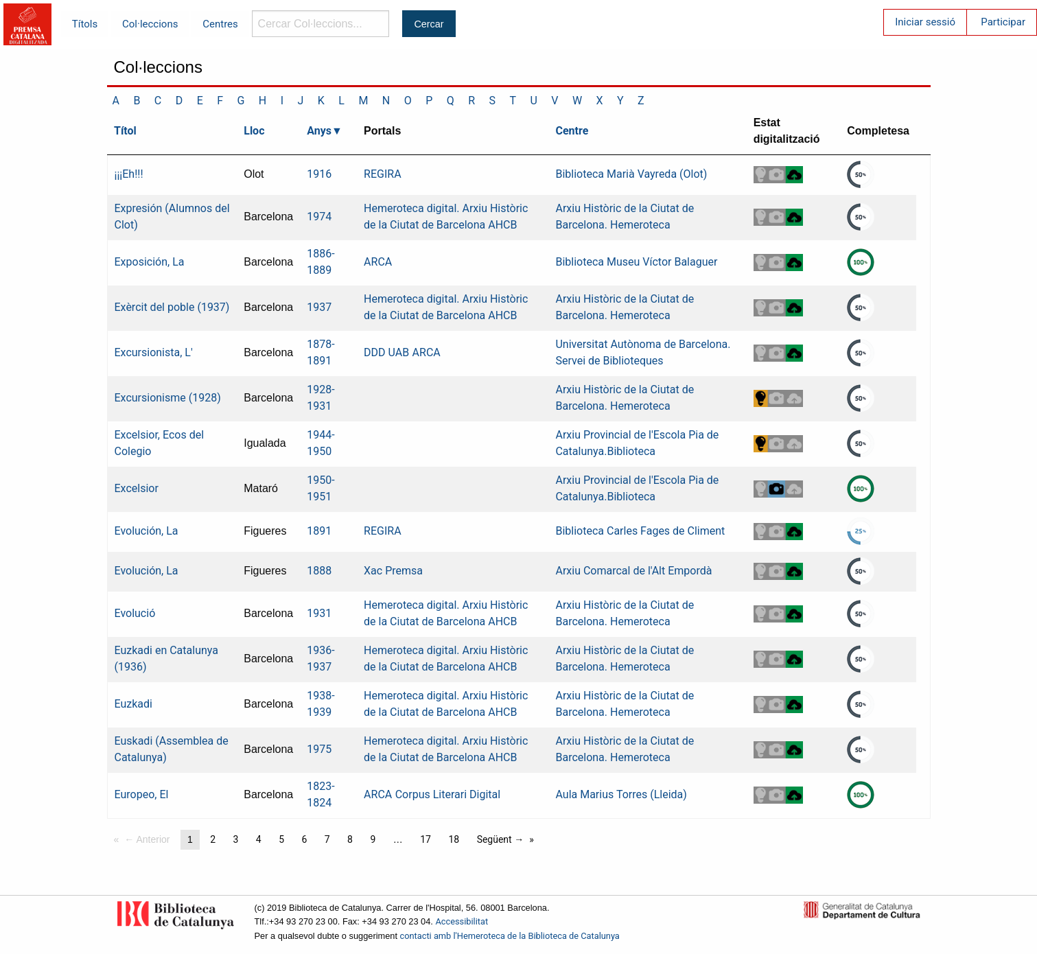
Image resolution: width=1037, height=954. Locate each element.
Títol (125, 130)
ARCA (378, 261)
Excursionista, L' (154, 352)
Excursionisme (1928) (168, 397)
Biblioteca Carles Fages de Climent (640, 530)
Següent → (500, 839)
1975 (319, 749)
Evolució (135, 613)
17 (425, 839)
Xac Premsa (393, 570)
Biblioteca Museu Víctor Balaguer (636, 261)
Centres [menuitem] (220, 24)
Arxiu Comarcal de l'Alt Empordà (633, 570)
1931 (319, 613)
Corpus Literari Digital (447, 794)
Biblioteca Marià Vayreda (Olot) (631, 174)
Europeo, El (142, 794)
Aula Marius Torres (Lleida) (620, 794)
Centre (571, 130)
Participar (1003, 22)
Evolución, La (146, 530)
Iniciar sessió (925, 22)
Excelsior (137, 488)
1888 (319, 570)
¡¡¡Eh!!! (129, 174)
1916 (319, 174)
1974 (319, 216)
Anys (319, 130)
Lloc (254, 130)
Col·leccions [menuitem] (150, 24)
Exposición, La (150, 261)
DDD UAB (386, 352)
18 (453, 839)
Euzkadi (133, 703)
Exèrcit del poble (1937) (172, 307)
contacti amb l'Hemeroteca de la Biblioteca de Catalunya (510, 936)
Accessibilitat (461, 921)
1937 (319, 307)
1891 (319, 530)
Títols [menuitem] (84, 24)
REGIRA (382, 174)
